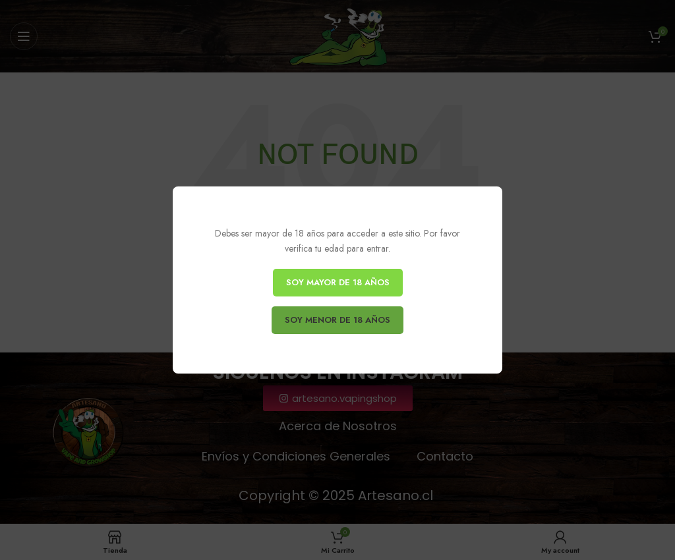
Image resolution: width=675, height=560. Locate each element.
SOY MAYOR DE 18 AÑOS (338, 282)
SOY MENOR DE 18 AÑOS (337, 320)
